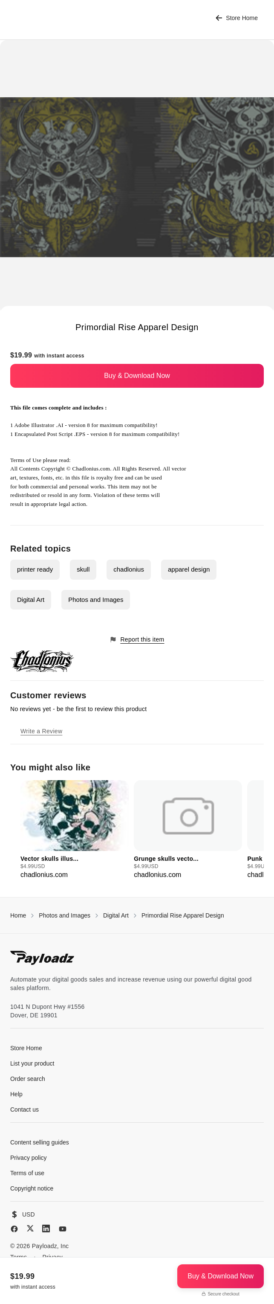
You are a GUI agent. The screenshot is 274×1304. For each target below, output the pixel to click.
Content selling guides (39, 1142)
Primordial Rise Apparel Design (182, 915)
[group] (74, 830)
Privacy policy (28, 1157)
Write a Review (41, 731)
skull (83, 569)
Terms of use (27, 1173)
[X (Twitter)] (30, 1228)
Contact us (24, 1109)
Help (16, 1094)
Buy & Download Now (137, 375)
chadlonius (128, 569)
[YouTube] (62, 1229)
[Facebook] (14, 1229)
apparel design (189, 569)
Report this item (137, 639)
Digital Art (30, 599)
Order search (27, 1078)
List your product (32, 1063)
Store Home (237, 18)
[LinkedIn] (46, 1228)
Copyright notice (31, 1188)
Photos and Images (95, 599)
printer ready (35, 569)
